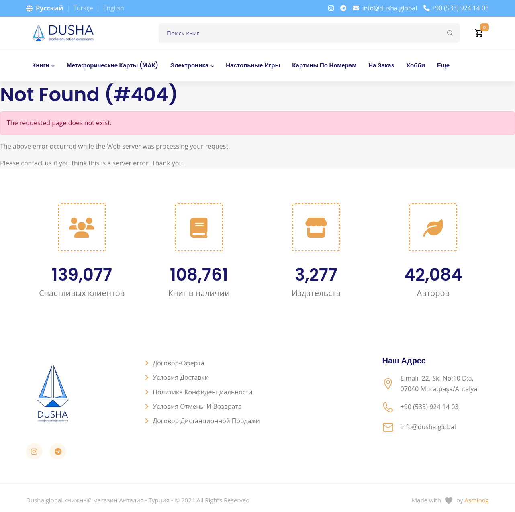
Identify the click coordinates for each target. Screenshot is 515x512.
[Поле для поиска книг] (309, 33)
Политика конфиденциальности (203, 392)
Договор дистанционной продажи (207, 421)
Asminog (476, 500)
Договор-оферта (179, 363)
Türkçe (83, 8)
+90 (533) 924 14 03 (456, 8)
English (114, 8)
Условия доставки (181, 377)
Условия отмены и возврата (198, 406)
